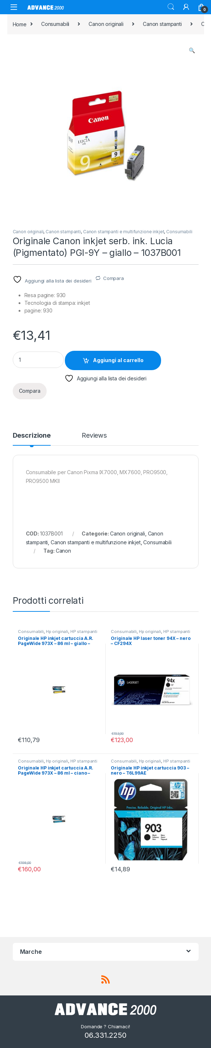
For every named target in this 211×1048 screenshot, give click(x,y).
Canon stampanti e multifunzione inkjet (123, 231)
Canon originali (106, 24)
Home (20, 24)
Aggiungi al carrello (118, 360)
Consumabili (55, 24)
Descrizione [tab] (32, 435)
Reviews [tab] (94, 435)
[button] (192, 50)
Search (171, 7)
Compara (113, 278)
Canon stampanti (162, 24)
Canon (63, 551)
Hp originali (57, 631)
